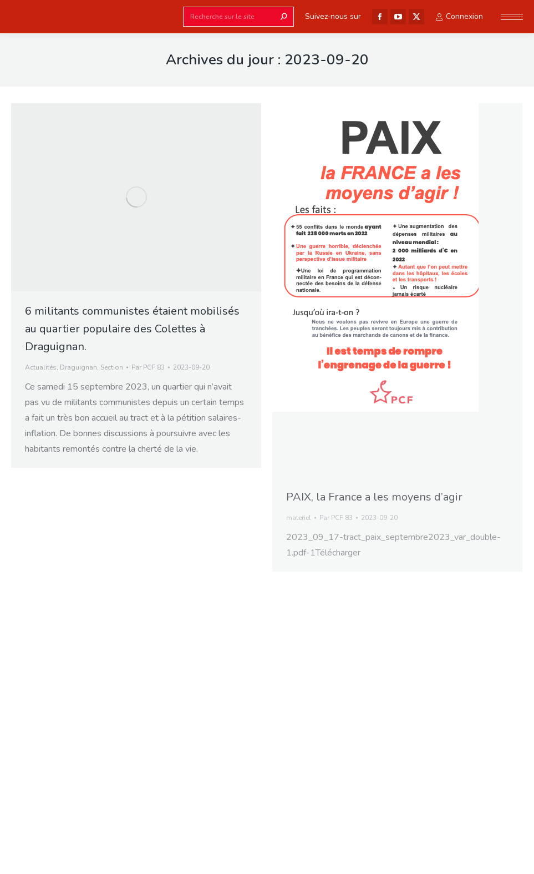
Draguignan (78, 367)
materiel (298, 517)
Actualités (41, 367)
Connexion (459, 17)
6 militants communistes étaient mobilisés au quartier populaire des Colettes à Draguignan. (132, 329)
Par (148, 367)
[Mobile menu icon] (512, 17)
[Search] (238, 17)
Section (111, 367)
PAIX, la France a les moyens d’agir (374, 496)
